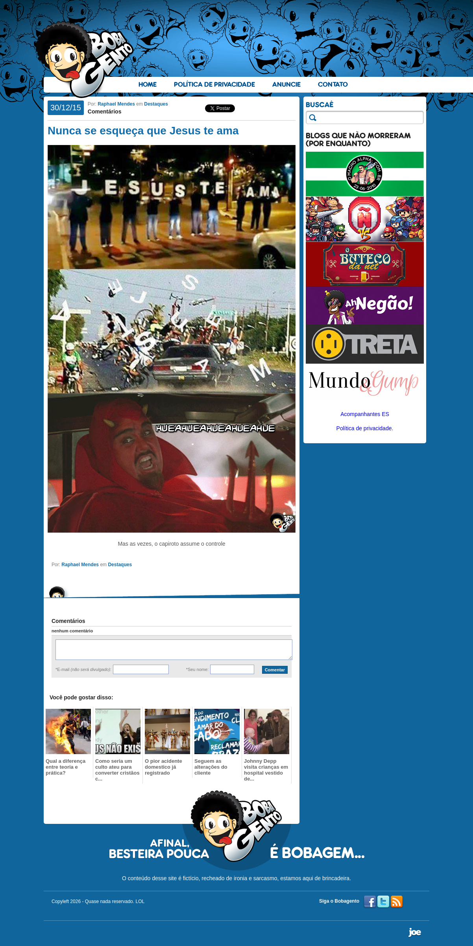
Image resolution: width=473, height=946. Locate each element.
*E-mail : (83, 669)
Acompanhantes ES (364, 414)
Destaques (156, 104)
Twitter (383, 902)
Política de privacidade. (365, 428)
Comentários (105, 111)
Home (148, 84)
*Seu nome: (197, 669)
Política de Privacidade (214, 84)
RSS (396, 902)
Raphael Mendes (116, 104)
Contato (333, 84)
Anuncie (286, 84)
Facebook (370, 902)
